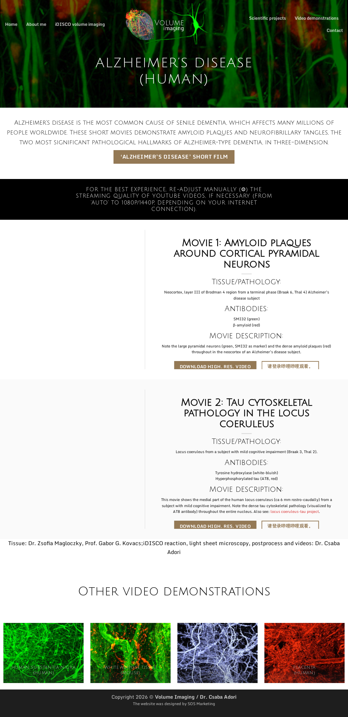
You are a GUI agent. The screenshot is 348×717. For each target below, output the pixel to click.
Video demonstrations (316, 18)
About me (36, 24)
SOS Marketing (201, 703)
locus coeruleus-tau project (295, 511)
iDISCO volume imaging (80, 24)
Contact (335, 30)
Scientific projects (267, 18)
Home (11, 24)
